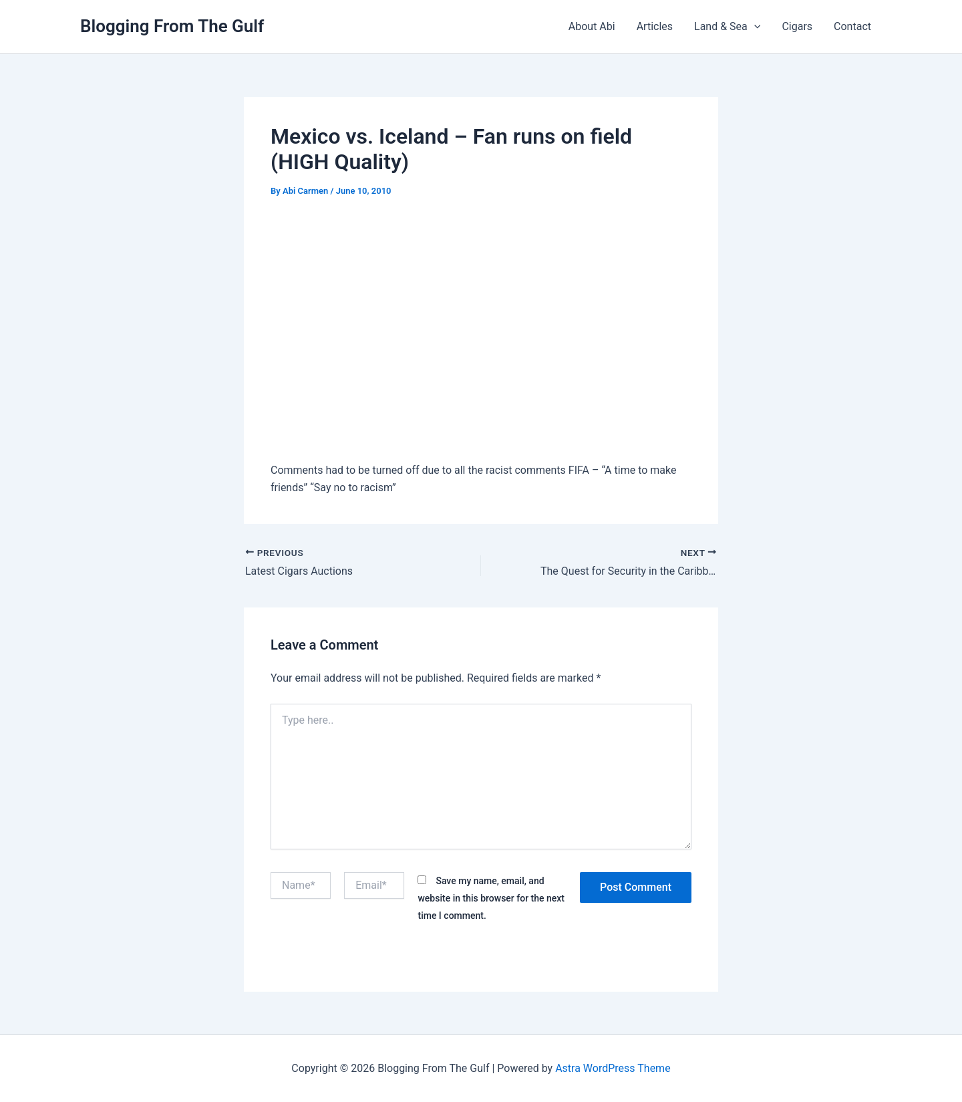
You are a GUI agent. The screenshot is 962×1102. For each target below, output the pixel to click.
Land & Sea (727, 26)
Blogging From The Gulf (172, 26)
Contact (852, 26)
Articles (655, 26)
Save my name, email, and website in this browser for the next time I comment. (491, 898)
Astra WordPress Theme (612, 1068)
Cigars (797, 26)
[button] (754, 26)
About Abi (592, 26)
